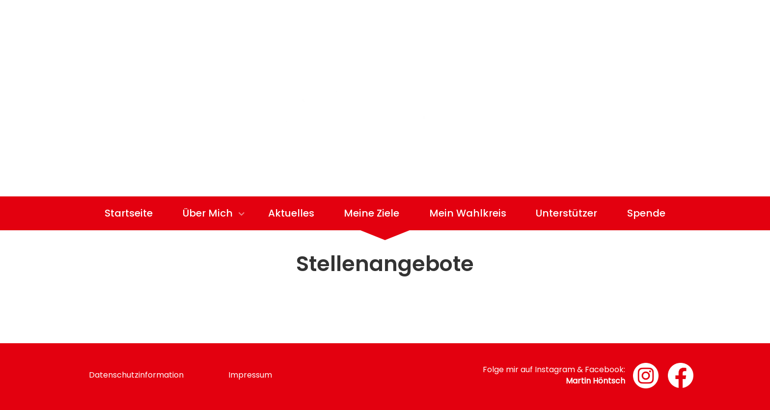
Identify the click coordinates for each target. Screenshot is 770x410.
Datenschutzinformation (136, 375)
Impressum (250, 375)
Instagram (555, 369)
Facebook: (605, 369)
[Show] (241, 215)
